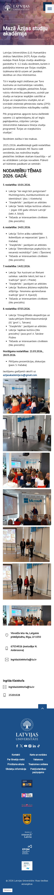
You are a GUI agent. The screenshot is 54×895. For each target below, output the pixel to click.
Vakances (38, 759)
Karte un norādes (38, 754)
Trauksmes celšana (38, 764)
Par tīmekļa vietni (15, 759)
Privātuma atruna (15, 764)
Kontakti (16, 754)
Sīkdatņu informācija (16, 769)
